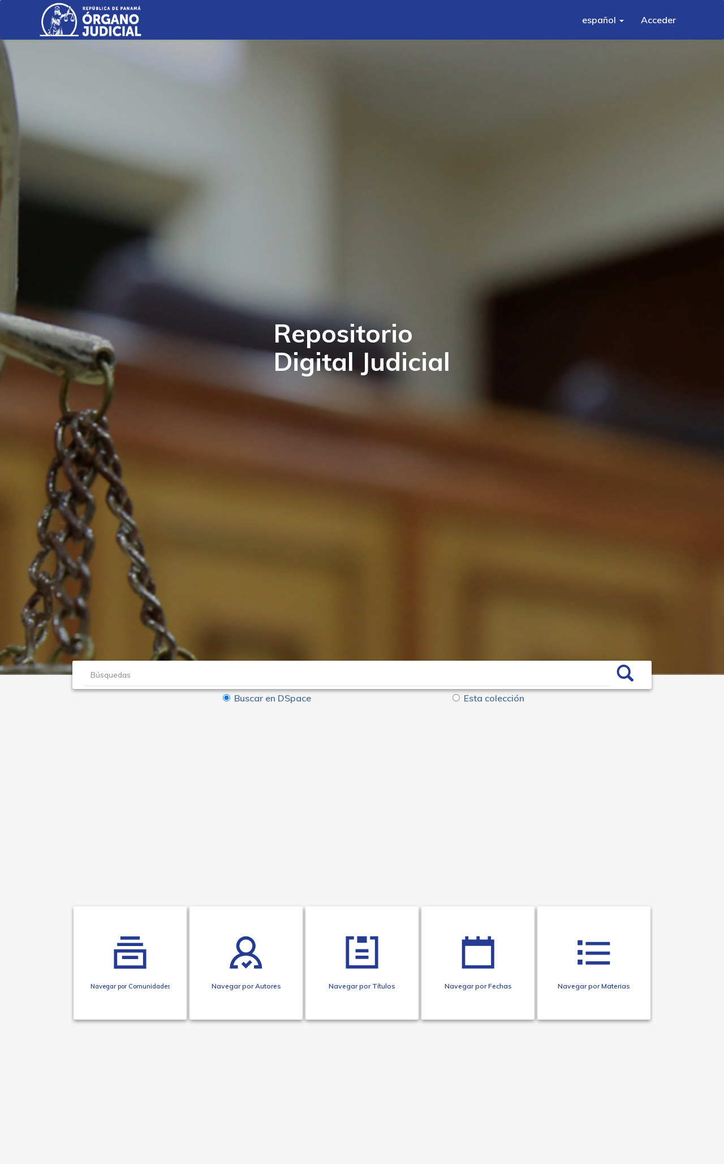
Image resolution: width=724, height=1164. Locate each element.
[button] (603, 20)
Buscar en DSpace (267, 698)
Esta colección (488, 698)
